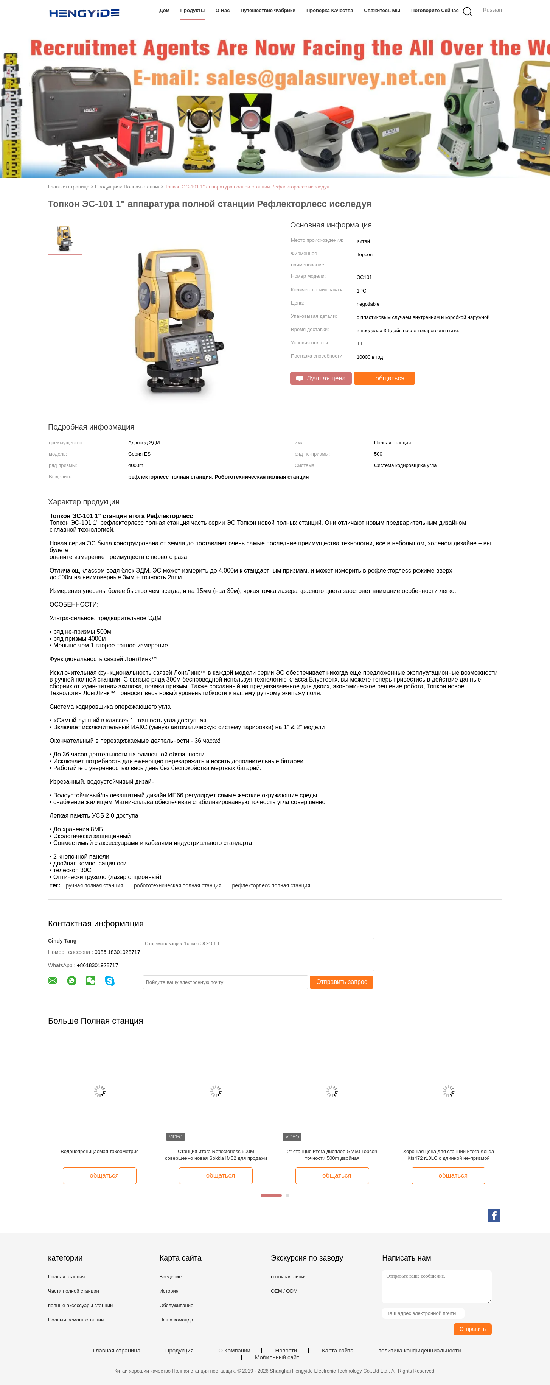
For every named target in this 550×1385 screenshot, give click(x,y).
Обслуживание (176, 1305)
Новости (286, 1350)
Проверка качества (329, 10)
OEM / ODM (284, 1291)
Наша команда (176, 1320)
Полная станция (66, 1276)
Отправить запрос (341, 982)
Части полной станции (73, 1291)
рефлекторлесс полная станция (271, 885)
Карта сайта (338, 1350)
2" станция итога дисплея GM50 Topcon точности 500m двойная (332, 1154)
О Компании (234, 1350)
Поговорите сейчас (435, 10)
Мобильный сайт (277, 1357)
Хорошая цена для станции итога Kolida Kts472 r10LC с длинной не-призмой (448, 1154)
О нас (223, 10)
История (168, 1291)
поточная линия (289, 1276)
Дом (164, 10)
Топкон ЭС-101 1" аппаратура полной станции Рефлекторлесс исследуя (247, 187)
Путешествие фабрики (268, 10)
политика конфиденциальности (419, 1350)
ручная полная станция (94, 885)
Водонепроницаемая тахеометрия (100, 1151)
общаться (385, 378)
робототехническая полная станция (177, 885)
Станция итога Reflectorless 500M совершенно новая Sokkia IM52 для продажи (216, 1154)
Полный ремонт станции (76, 1320)
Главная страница (116, 1350)
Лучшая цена (321, 378)
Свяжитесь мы (382, 10)
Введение (170, 1276)
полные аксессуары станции (80, 1305)
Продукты (192, 10)
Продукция (179, 1350)
